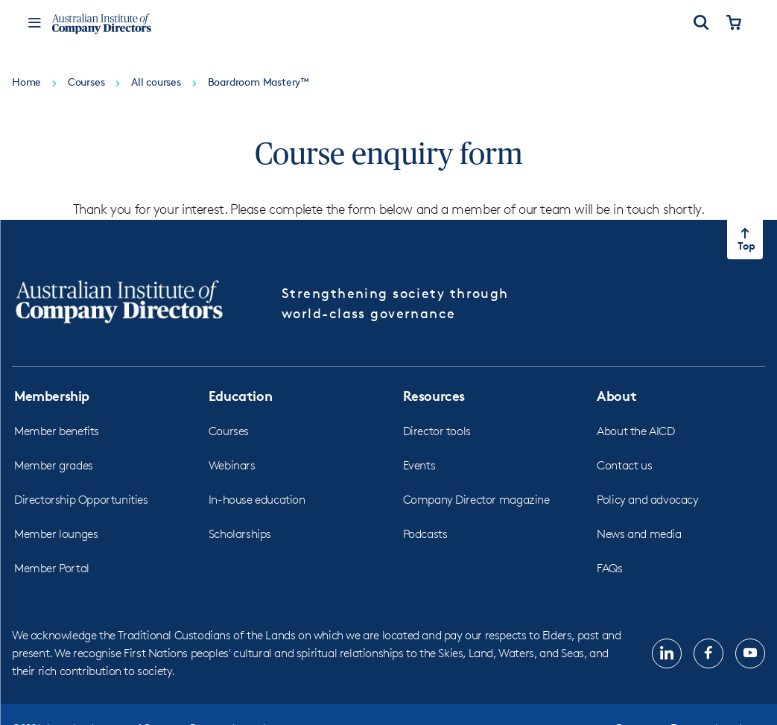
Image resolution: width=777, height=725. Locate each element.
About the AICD (635, 431)
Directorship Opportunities (81, 500)
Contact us (624, 465)
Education (240, 395)
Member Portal (51, 568)
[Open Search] (701, 23)
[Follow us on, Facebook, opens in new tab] (708, 653)
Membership (51, 395)
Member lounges (56, 534)
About (616, 395)
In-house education (257, 500)
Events (419, 465)
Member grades (53, 465)
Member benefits (56, 431)
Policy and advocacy (647, 500)
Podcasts (425, 534)
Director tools (437, 431)
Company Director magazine (476, 500)
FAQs (609, 568)
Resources (434, 395)
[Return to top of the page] (745, 239)
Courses (229, 431)
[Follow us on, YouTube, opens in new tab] (750, 653)
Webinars (232, 465)
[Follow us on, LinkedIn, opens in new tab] (667, 653)
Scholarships (240, 534)
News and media (639, 534)
